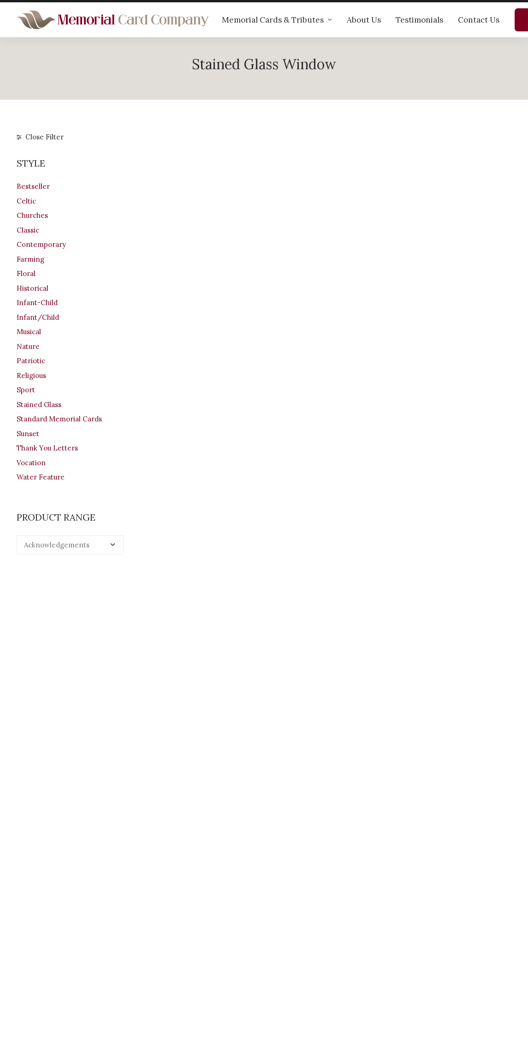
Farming (30, 259)
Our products (166, 925)
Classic (28, 230)
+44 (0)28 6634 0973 (56, 957)
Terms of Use (295, 961)
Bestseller (33, 186)
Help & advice (167, 937)
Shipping (287, 937)
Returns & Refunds (304, 949)
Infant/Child (38, 317)
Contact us (162, 973)
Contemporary (41, 244)
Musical (29, 331)
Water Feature (41, 477)
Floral (26, 273)
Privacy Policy (296, 973)
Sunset (28, 433)
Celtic (26, 201)
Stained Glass (39, 404)
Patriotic (31, 360)
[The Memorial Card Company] (113, 20)
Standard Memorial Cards (59, 418)
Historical (32, 288)
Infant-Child (37, 302)
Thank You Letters (47, 448)
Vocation (31, 462)
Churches (32, 215)
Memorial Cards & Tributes (277, 20)
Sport (26, 389)
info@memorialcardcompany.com (73, 982)
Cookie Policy (295, 985)
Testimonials (419, 20)
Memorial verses (172, 961)
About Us (364, 20)
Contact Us (478, 20)
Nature (28, 346)
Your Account (294, 925)
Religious (31, 375)
